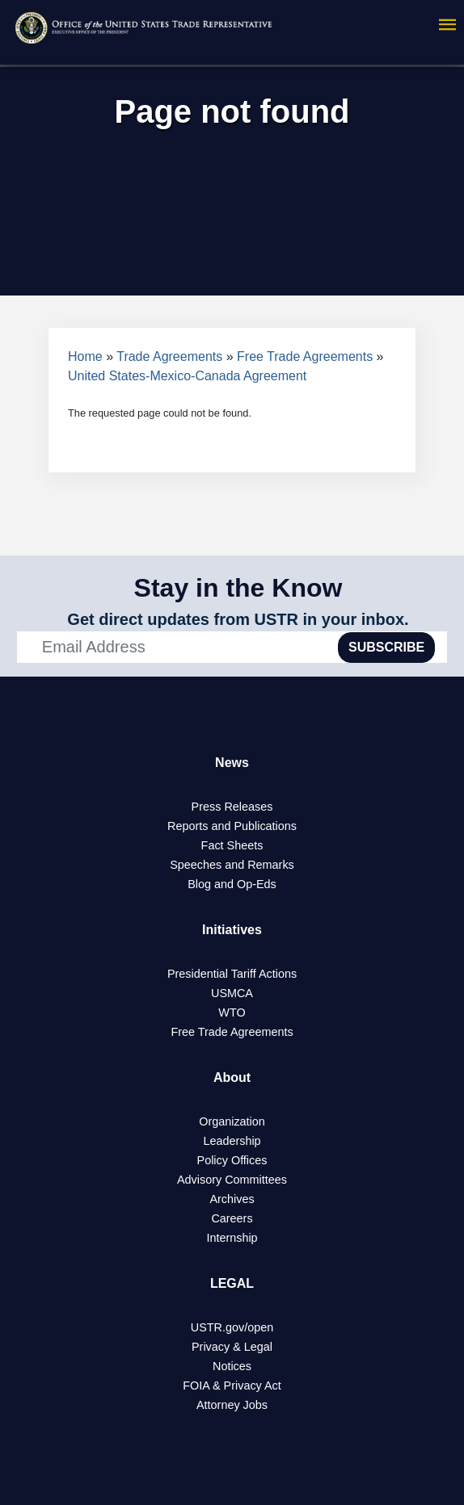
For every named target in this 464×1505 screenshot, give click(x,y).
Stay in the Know (238, 587)
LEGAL (232, 1283)
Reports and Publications (232, 826)
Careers (231, 1218)
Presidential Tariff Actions (232, 973)
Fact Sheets (232, 845)
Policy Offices (232, 1160)
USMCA (232, 993)
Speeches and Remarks (232, 864)
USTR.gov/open (232, 1327)
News (232, 762)
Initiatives (232, 930)
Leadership (231, 1140)
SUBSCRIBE (386, 647)
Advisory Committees (232, 1179)
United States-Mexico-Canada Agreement (187, 376)
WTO (231, 1012)
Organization (232, 1121)
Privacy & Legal (232, 1346)
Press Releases (232, 806)
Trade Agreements (169, 356)
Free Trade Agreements (305, 356)
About (232, 1077)
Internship (231, 1237)
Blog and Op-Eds (232, 884)
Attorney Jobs (232, 1404)
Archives (231, 1199)
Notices (232, 1366)
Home (85, 356)
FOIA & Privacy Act (232, 1385)
